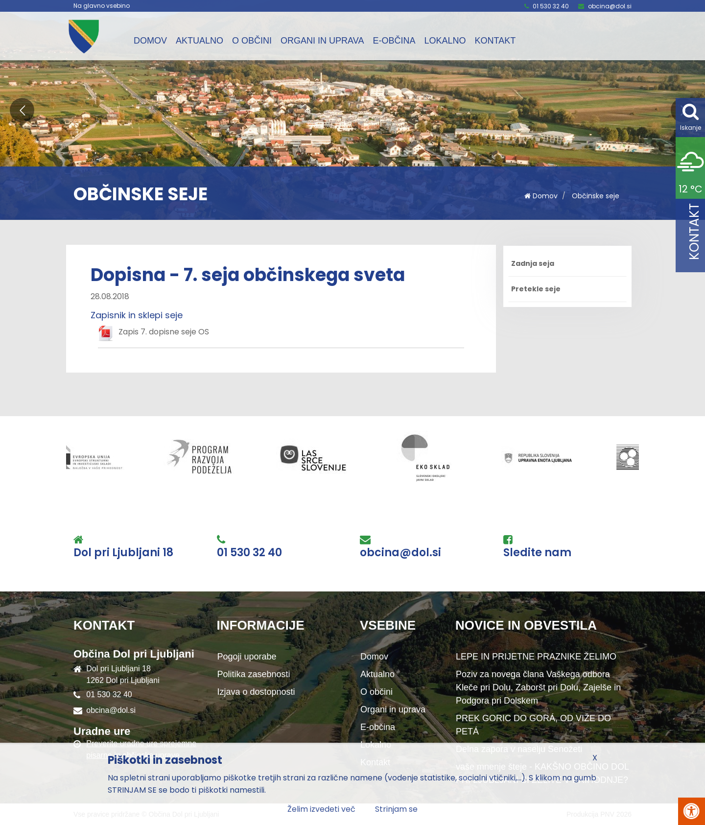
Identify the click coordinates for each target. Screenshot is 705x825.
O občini (252, 41)
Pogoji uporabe (247, 656)
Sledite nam (537, 552)
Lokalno (445, 41)
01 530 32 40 (551, 6)
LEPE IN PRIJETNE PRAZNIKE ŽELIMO (536, 656)
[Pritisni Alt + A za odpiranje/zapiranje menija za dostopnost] (691, 811)
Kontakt (495, 41)
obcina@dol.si (610, 6)
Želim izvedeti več (321, 809)
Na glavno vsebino (101, 5)
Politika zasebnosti (253, 674)
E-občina (394, 41)
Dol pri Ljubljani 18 (123, 552)
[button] (22, 110)
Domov (150, 41)
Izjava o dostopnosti (256, 692)
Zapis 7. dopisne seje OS (163, 331)
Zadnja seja (532, 263)
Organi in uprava (322, 41)
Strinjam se (396, 809)
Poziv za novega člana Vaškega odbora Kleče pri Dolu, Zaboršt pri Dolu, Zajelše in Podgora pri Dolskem (538, 687)
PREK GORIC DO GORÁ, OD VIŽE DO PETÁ (533, 724)
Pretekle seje (536, 289)
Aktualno (199, 41)
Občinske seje (595, 196)
